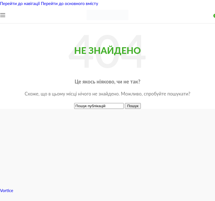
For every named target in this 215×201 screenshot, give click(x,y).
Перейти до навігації (20, 3)
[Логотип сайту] (107, 21)
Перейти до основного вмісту (69, 3)
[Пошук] (99, 106)
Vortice (6, 190)
